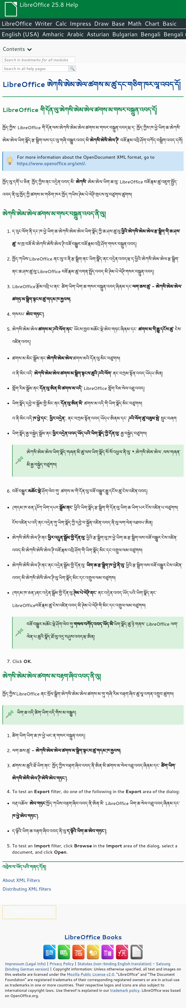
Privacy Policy (61, 963)
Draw (101, 23)
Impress (80, 23)
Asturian (98, 34)
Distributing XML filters (26, 889)
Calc (61, 23)
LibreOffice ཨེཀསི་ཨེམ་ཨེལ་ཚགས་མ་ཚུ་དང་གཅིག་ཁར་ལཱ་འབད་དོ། (91, 84)
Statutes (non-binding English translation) (114, 963)
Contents (13, 49)
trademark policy (124, 990)
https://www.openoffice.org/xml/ (51, 163)
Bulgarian (125, 34)
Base (118, 23)
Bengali (150, 34)
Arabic (75, 34)
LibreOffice (16, 23)
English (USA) (20, 34)
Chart (151, 23)
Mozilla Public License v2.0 (90, 974)
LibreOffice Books (93, 937)
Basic (169, 23)
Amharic (53, 34)
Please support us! (29, 911)
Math (135, 23)
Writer (43, 23)
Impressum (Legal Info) (25, 963)
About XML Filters (21, 880)
